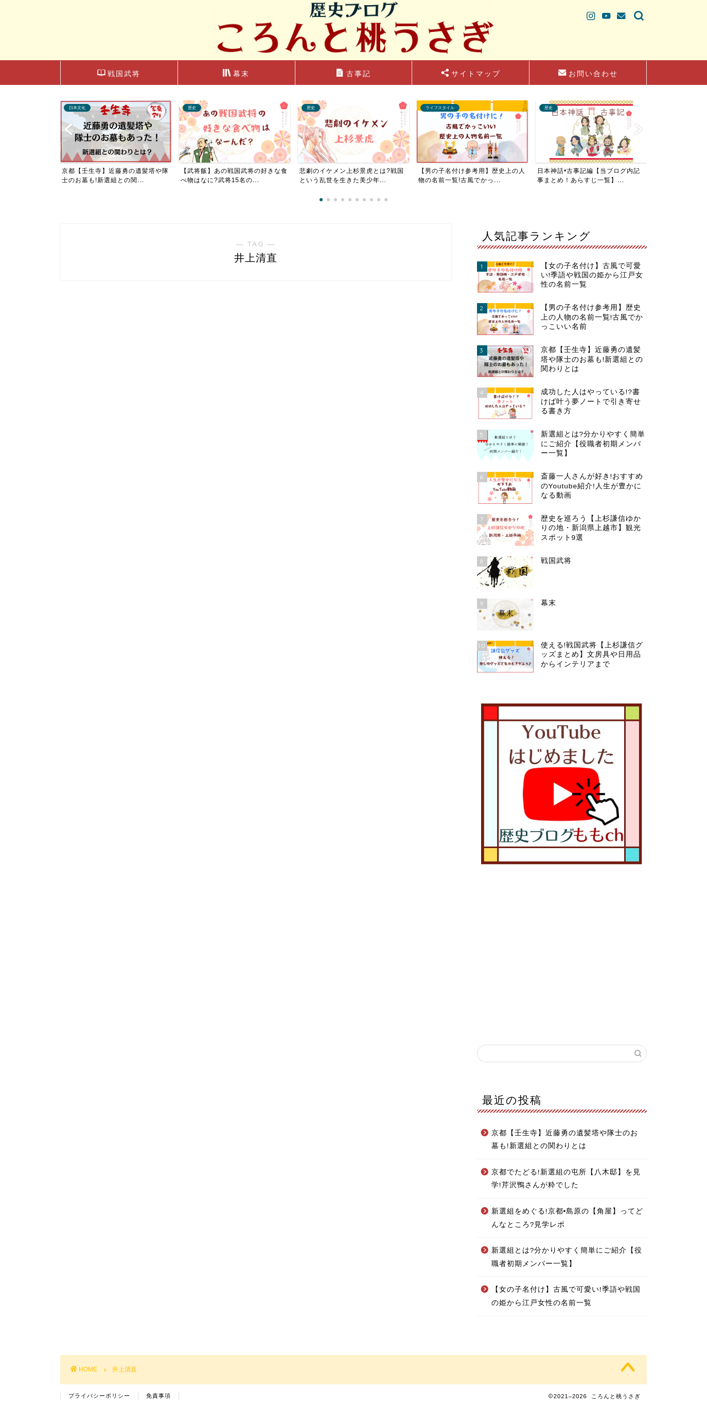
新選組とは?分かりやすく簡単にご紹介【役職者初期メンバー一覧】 (567, 1257)
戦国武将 (118, 74)
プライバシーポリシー (99, 1396)
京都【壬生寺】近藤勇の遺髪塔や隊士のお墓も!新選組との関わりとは (564, 1139)
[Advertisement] (562, 954)
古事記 (353, 74)
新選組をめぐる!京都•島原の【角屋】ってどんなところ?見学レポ (567, 1217)
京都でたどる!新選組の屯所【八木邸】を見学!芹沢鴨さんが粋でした (566, 1178)
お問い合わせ (588, 74)
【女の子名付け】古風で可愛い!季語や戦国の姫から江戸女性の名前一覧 (566, 1296)
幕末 (236, 74)
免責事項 (158, 1396)
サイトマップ (471, 74)
